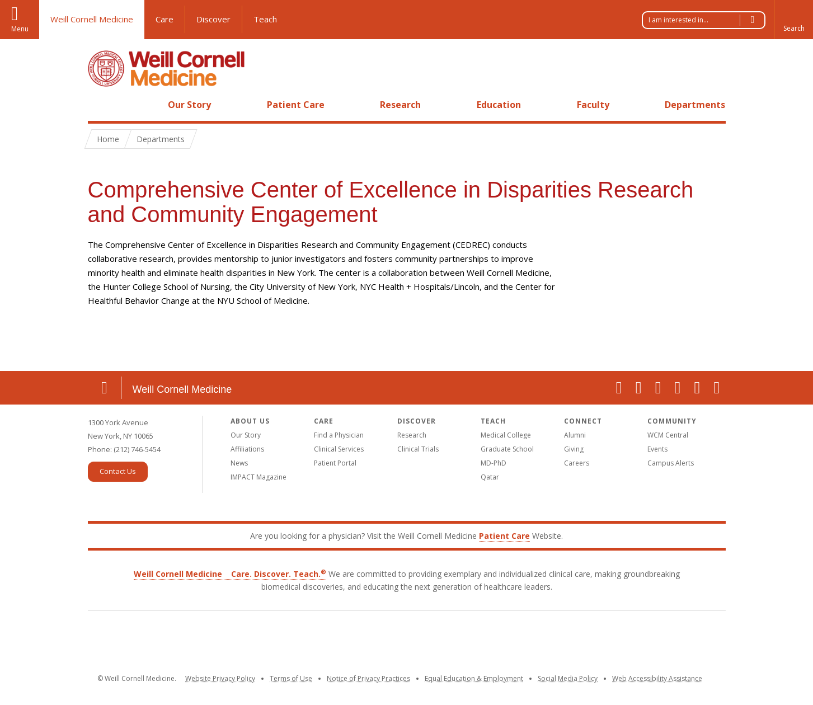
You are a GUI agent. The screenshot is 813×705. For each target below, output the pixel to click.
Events (657, 449)
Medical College (506, 435)
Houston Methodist (646, 640)
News (239, 463)
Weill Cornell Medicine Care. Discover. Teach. (230, 573)
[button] (793, 19)
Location (104, 388)
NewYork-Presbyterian (486, 640)
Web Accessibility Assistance (657, 678)
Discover (213, 19)
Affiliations (247, 449)
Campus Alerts (670, 463)
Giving (574, 449)
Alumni (575, 435)
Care (164, 19)
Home (100, 104)
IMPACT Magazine (258, 477)
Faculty (593, 104)
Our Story (189, 104)
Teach (265, 19)
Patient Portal (335, 463)
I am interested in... (706, 20)
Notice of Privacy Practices (368, 678)
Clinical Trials (418, 449)
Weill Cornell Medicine (91, 19)
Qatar (490, 477)
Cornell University (327, 642)
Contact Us (118, 471)
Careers (576, 463)
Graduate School (507, 449)
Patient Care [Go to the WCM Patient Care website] (504, 535)
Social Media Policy (568, 678)
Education (499, 104)
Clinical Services (339, 449)
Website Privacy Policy (220, 678)
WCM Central (667, 435)
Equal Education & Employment (474, 678)
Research (400, 104)
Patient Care (296, 104)
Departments (695, 104)
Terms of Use (291, 678)
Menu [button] (20, 29)
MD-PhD (493, 463)
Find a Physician (339, 435)
